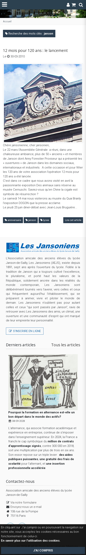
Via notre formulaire (23, 497)
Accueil (7, 21)
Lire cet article (73, 220)
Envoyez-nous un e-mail (26, 501)
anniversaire (13, 220)
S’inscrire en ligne (25, 331)
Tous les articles (65, 345)
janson (31, 220)
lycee (44, 220)
